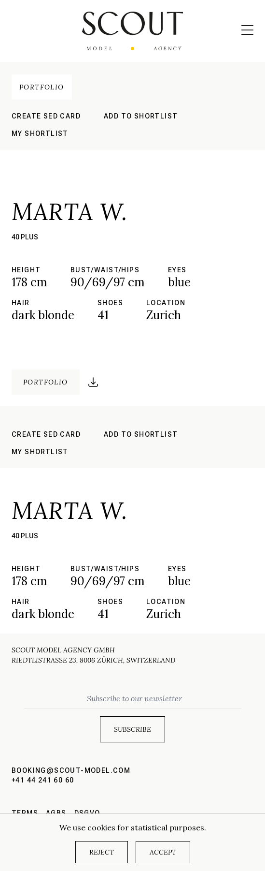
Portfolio (41, 87)
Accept (163, 852)
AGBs (56, 813)
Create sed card (46, 116)
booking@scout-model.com (71, 770)
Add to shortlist (141, 116)
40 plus (25, 237)
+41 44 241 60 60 (43, 780)
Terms (25, 813)
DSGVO (87, 813)
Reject (101, 852)
